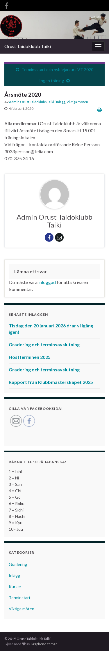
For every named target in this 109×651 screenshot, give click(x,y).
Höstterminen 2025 (30, 357)
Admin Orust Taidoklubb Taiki (31, 102)
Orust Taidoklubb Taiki (27, 46)
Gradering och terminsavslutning (44, 344)
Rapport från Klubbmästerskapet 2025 (51, 382)
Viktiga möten (77, 102)
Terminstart (20, 597)
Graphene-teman (44, 644)
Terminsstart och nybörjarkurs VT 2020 (57, 69)
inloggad (47, 282)
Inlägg (60, 102)
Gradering (18, 564)
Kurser (15, 586)
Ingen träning (51, 80)
